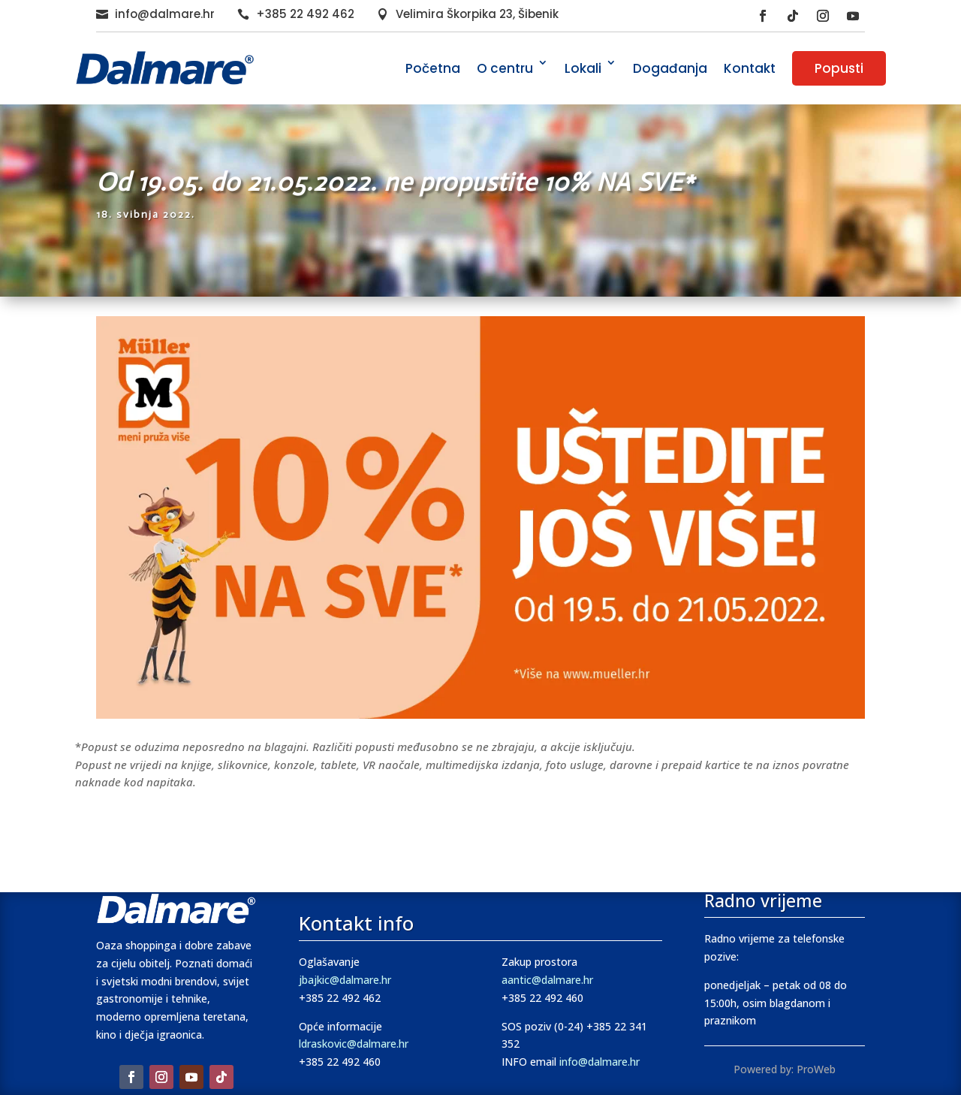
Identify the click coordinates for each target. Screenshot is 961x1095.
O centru (505, 68)
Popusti (839, 68)
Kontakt (750, 68)
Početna (432, 68)
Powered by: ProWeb (785, 1069)
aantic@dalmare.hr (547, 980)
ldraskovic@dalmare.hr (353, 1043)
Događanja (670, 68)
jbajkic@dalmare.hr (345, 980)
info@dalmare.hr (165, 14)
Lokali (583, 68)
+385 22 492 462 (305, 14)
